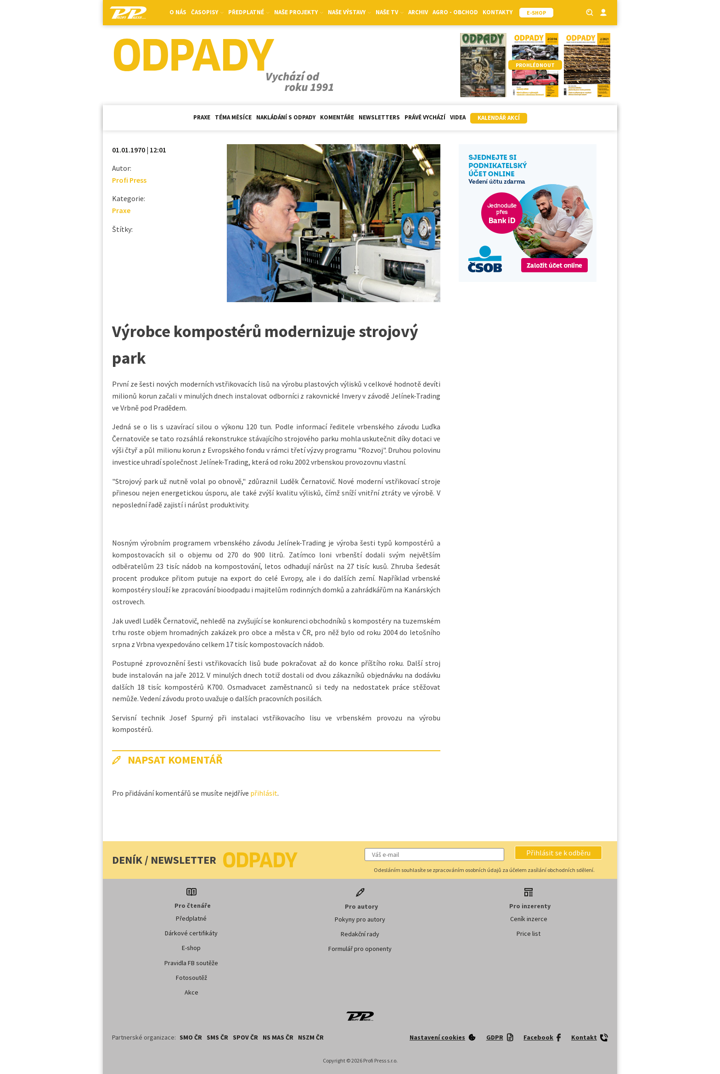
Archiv (418, 12)
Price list (528, 933)
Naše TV (390, 12)
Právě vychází (425, 117)
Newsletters (379, 117)
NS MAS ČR (278, 1037)
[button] (558, 853)
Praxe (201, 117)
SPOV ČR (245, 1037)
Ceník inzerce (528, 919)
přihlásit (263, 793)
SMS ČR (217, 1037)
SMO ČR (191, 1037)
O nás (177, 12)
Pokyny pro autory (360, 919)
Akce (191, 992)
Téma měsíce (233, 117)
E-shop (191, 948)
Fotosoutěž (191, 977)
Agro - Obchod (455, 12)
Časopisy (207, 12)
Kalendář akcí (499, 118)
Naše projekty (298, 12)
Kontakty (497, 12)
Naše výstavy (349, 12)
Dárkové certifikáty (191, 933)
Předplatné (249, 12)
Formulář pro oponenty (360, 949)
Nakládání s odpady (285, 117)
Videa (458, 117)
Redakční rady (360, 934)
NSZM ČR (311, 1037)
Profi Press (129, 180)
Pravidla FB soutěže (191, 963)
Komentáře (337, 117)
